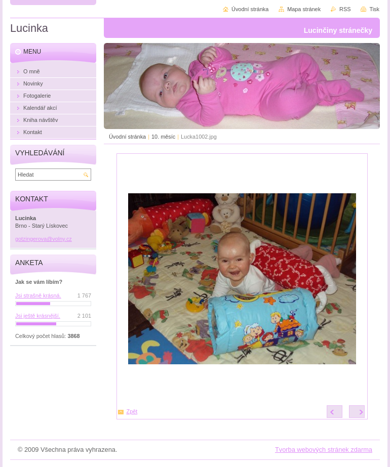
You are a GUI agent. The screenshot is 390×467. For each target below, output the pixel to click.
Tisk (374, 9)
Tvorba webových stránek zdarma (323, 449)
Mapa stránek (304, 9)
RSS (344, 9)
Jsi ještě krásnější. (37, 316)
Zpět (132, 411)
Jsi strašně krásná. (38, 295)
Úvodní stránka (127, 137)
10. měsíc (163, 137)
